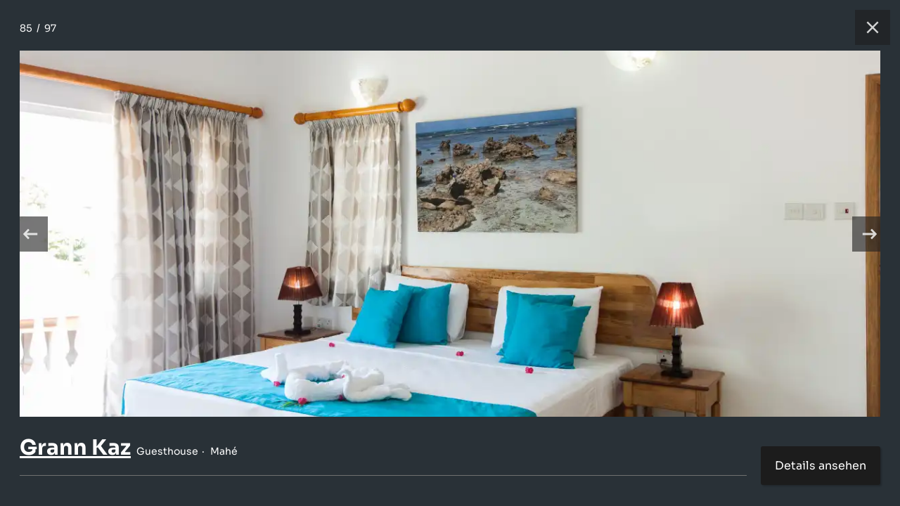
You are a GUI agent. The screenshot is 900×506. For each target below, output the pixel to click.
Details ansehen (820, 465)
